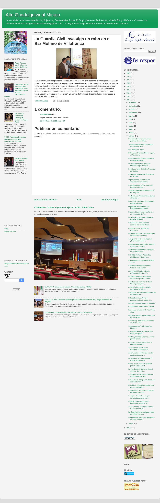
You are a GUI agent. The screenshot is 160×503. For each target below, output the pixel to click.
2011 (129, 100)
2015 (129, 86)
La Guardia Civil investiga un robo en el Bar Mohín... (141, 413)
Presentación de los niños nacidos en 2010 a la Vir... (141, 418)
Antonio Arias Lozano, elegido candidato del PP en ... (139, 288)
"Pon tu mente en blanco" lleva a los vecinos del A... (140, 408)
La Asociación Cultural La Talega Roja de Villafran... (140, 218)
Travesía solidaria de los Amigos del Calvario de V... (140, 145)
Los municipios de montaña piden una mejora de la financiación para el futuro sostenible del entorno (16, 90)
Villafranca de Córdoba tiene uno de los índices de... (142, 294)
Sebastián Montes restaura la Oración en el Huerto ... (139, 267)
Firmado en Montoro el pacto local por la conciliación (141, 386)
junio (131, 123)
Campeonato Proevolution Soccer (141, 307)
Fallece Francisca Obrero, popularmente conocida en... (140, 299)
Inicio (79, 199)
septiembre (133, 113)
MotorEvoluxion (10, 232)
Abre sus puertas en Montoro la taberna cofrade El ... (140, 343)
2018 (129, 76)
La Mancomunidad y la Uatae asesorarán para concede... (139, 277)
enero (131, 424)
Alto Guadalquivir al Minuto (33, 14)
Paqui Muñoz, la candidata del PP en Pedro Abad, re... (141, 392)
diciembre (133, 103)
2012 (129, 96)
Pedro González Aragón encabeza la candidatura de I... (141, 159)
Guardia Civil (45, 114)
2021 (129, 73)
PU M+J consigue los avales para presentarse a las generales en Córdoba (15, 139)
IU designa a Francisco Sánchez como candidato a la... (140, 375)
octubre (132, 109)
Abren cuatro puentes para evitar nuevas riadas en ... (140, 354)
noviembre (133, 106)
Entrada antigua (110, 199)
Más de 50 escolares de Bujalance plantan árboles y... (141, 202)
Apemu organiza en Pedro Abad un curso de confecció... (141, 245)
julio (130, 119)
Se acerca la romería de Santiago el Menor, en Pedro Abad (21, 118)
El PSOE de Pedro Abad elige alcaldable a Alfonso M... (139, 256)
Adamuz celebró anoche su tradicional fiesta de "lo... (138, 402)
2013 (129, 93)
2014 (129, 90)
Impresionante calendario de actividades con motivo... (139, 181)
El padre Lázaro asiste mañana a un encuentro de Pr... (140, 213)
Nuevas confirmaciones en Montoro (141, 303)
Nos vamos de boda (136, 150)
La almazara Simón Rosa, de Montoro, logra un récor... (139, 165)
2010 (129, 428)
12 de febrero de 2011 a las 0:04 (52, 121)
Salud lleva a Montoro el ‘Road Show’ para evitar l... (140, 283)
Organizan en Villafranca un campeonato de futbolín (138, 208)
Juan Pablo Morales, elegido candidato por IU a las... (139, 272)
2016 (129, 83)
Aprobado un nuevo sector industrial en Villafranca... (138, 349)
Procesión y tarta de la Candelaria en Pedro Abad (141, 322)
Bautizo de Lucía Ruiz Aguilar (21, 159)
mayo (131, 126)
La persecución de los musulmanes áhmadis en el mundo (141, 234)
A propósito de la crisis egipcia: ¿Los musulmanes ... (140, 240)
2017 (129, 80)
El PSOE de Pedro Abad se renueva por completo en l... (139, 224)
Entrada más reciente (45, 199)
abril (130, 129)
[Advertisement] (16, 188)
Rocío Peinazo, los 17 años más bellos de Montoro (21, 65)
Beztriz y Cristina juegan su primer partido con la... (141, 338)
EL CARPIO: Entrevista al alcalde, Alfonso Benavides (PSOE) (68, 287)
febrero (132, 136)
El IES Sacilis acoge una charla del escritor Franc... (141, 381)
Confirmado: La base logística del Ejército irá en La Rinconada (64, 207)
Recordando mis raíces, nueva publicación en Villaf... (140, 140)
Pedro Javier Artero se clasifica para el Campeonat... (140, 365)
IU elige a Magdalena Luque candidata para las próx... (139, 397)
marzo (131, 132)
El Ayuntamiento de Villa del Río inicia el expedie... (140, 332)
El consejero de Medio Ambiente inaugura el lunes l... (140, 186)
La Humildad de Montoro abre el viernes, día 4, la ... (140, 370)
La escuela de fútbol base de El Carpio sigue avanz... (140, 359)
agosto (131, 116)
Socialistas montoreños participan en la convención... (141, 251)
